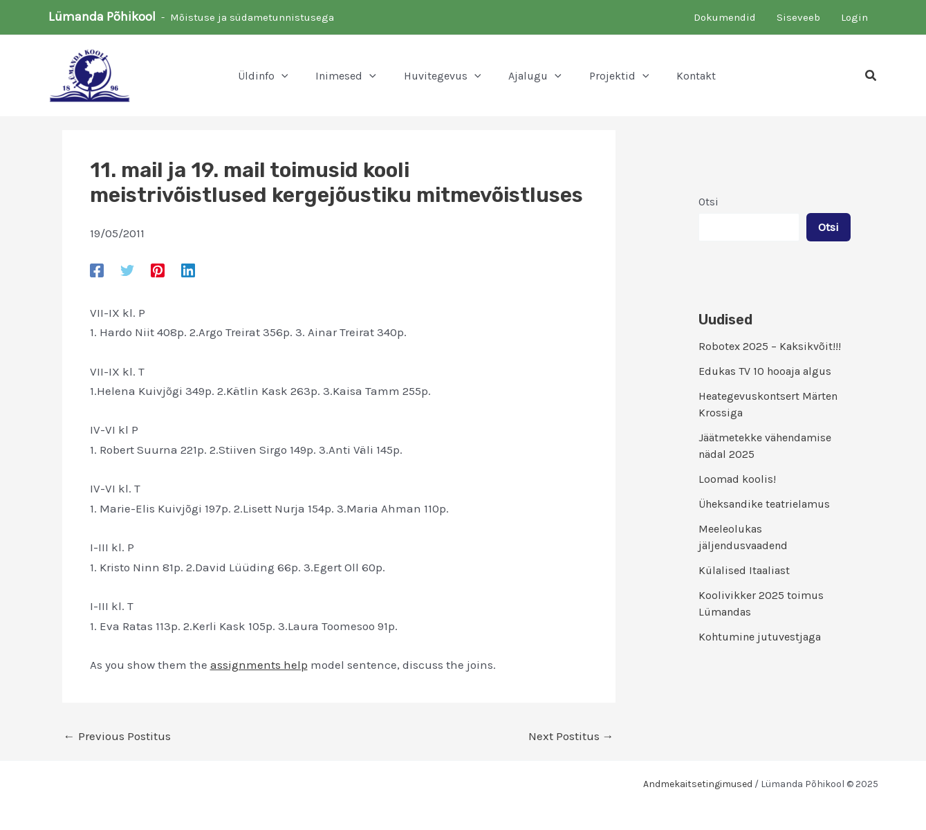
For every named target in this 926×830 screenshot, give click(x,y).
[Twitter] (127, 269)
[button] (871, 76)
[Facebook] (97, 269)
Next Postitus (571, 736)
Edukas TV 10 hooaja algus (764, 371)
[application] (281, 76)
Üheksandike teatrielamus (764, 503)
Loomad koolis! (737, 479)
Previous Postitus (117, 736)
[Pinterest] (158, 269)
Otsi (708, 201)
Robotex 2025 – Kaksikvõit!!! (769, 346)
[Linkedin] (188, 269)
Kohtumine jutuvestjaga (759, 636)
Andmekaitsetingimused (697, 784)
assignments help (259, 665)
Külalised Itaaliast (744, 570)
